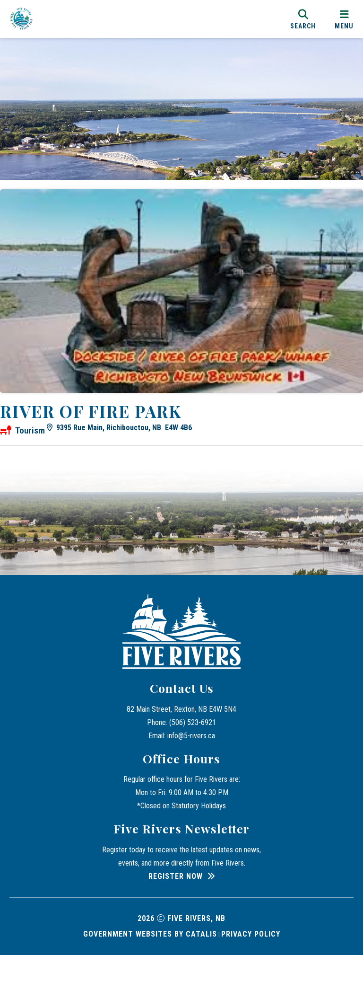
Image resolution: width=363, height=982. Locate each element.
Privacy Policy (250, 960)
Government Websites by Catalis (150, 960)
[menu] (344, 19)
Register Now (175, 903)
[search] (303, 19)
